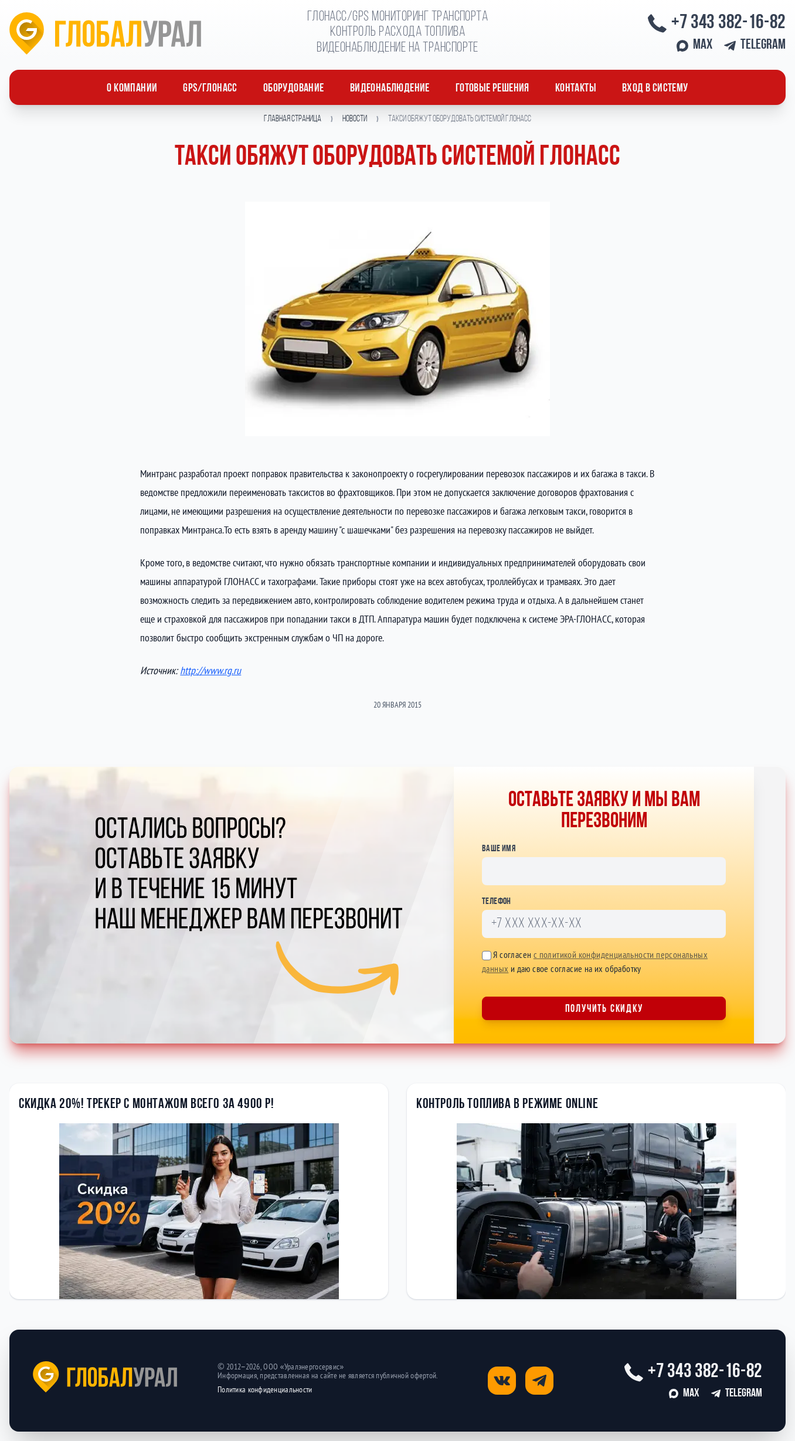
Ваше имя (498, 849)
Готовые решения (492, 88)
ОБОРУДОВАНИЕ (293, 88)
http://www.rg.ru (210, 670)
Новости (354, 119)
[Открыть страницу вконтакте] (502, 1381)
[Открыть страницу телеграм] (539, 1381)
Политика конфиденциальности (265, 1389)
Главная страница (292, 119)
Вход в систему (655, 88)
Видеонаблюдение (390, 88)
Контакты (575, 88)
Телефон (496, 901)
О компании (132, 88)
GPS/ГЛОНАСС (210, 88)
